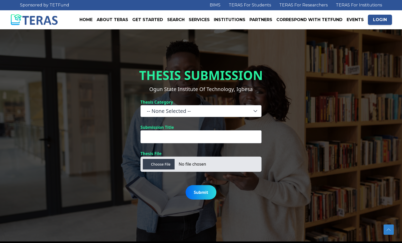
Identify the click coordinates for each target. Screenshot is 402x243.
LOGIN (380, 19)
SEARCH (176, 19)
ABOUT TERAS (112, 19)
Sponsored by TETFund (44, 5)
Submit (201, 192)
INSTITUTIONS (229, 19)
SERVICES (199, 19)
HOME (86, 19)
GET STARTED (147, 19)
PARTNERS (260, 19)
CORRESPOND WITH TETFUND (309, 19)
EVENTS (355, 19)
